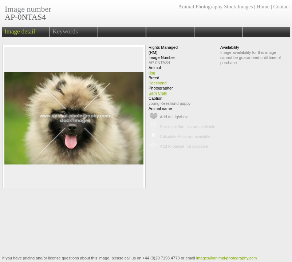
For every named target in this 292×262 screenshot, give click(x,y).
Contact (281, 6)
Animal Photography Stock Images (215, 6)
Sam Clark (158, 93)
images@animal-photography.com (226, 258)
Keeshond (158, 83)
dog (152, 73)
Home (263, 6)
